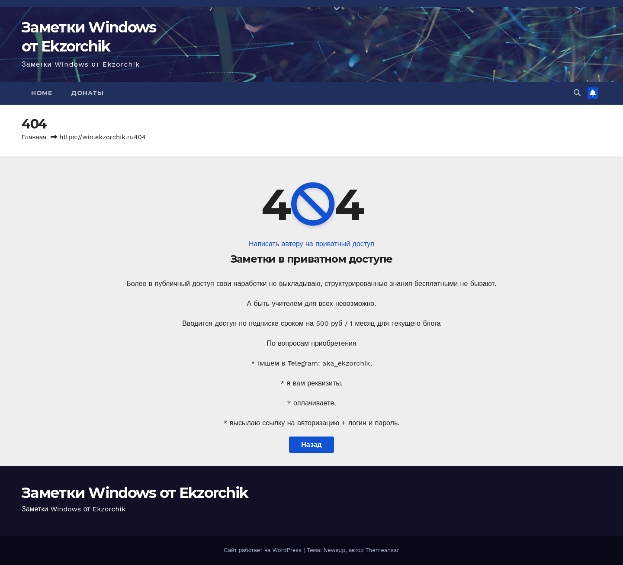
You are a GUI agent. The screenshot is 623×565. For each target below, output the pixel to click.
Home (41, 93)
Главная (34, 137)
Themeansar (382, 550)
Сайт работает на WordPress (263, 550)
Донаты (87, 93)
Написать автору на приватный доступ (311, 244)
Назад (311, 444)
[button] (577, 93)
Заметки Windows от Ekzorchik (135, 493)
